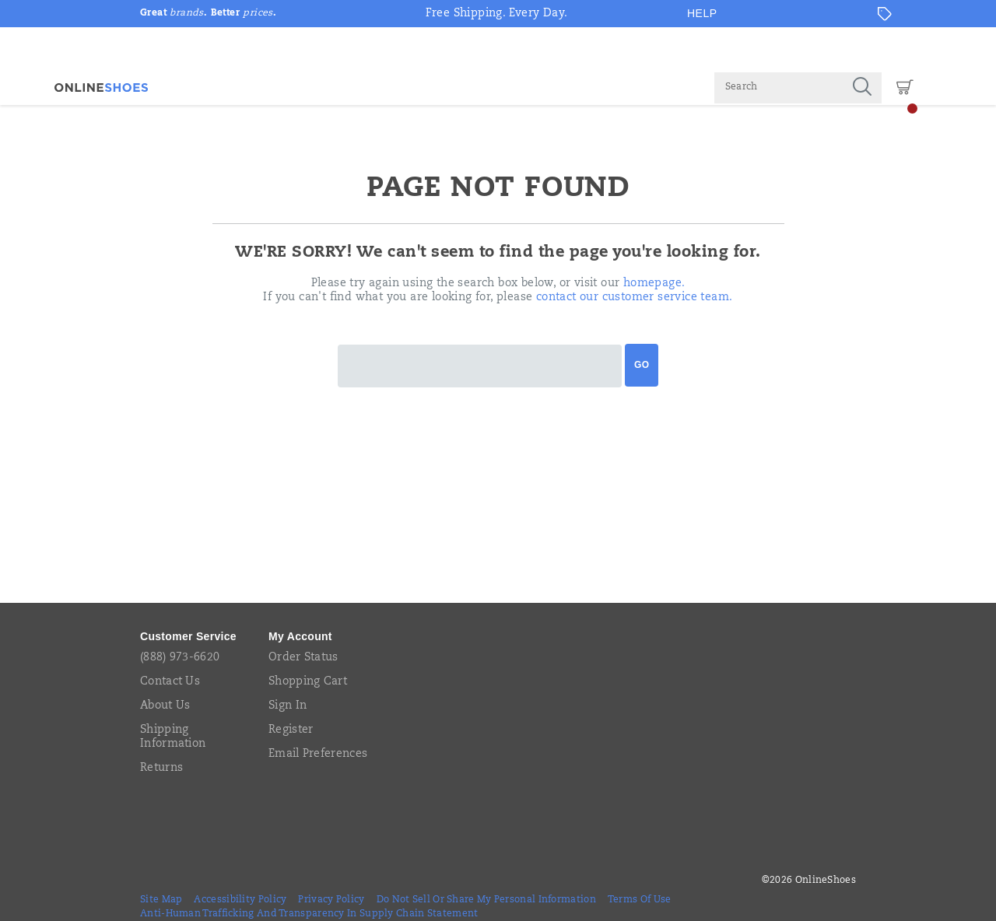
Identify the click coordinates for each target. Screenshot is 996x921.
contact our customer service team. (634, 297)
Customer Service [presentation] (188, 636)
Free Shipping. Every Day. (497, 14)
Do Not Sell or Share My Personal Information (486, 900)
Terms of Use (640, 900)
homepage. (654, 283)
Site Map (161, 900)
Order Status (303, 658)
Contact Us (170, 682)
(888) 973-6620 (179, 658)
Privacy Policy (331, 900)
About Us (165, 706)
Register (290, 730)
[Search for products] (778, 87)
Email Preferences (317, 754)
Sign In (287, 706)
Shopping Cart (307, 682)
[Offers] (885, 14)
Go (641, 364)
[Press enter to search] (862, 87)
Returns (161, 768)
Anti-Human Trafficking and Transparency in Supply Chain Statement (309, 914)
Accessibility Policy (240, 900)
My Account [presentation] (300, 636)
